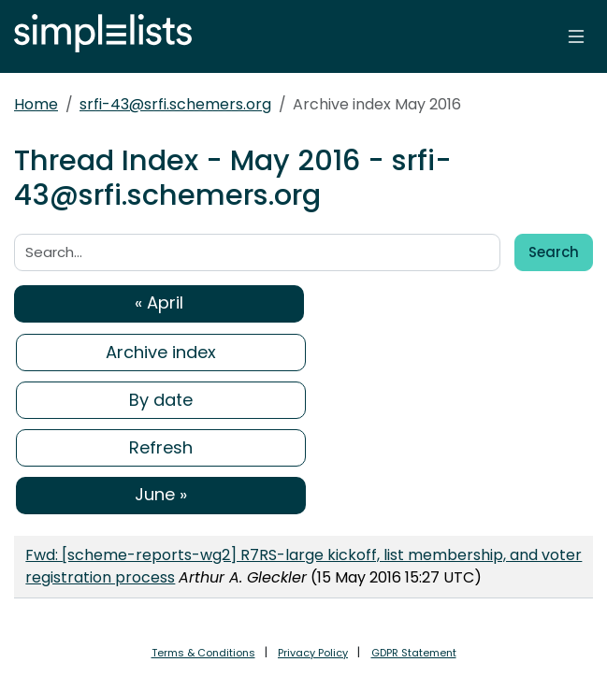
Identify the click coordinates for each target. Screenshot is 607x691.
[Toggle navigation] (576, 36)
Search (553, 252)
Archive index (161, 352)
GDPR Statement (413, 652)
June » (161, 494)
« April (159, 302)
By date (161, 399)
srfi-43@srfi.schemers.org (175, 104)
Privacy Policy (313, 652)
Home (36, 104)
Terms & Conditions (203, 652)
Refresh (161, 447)
